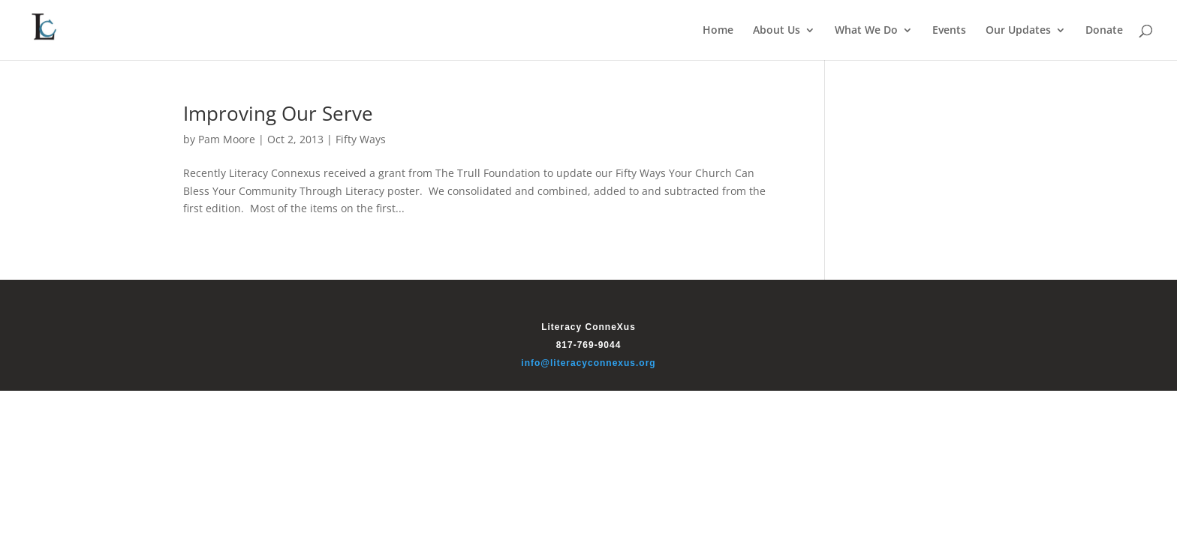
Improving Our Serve (278, 113)
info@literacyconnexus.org (588, 363)
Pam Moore (226, 139)
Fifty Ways (361, 139)
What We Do (866, 31)
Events (949, 31)
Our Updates (1018, 31)
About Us (776, 31)
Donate (1104, 31)
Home (718, 31)
